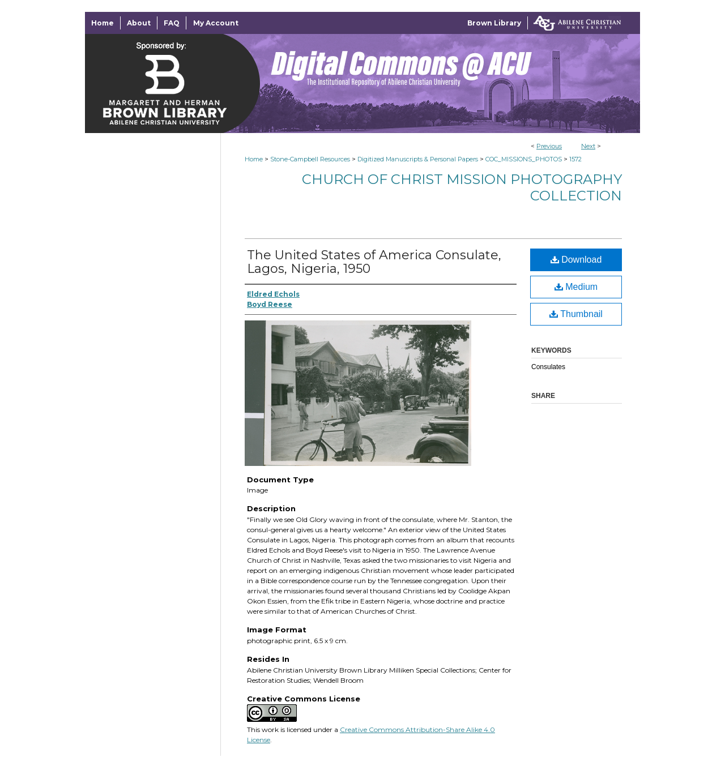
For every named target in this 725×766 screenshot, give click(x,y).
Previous (549, 146)
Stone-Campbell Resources (310, 159)
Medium (576, 287)
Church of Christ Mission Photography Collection (462, 187)
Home (254, 159)
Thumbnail (576, 314)
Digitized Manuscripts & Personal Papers (417, 159)
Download (576, 259)
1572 (575, 159)
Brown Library (494, 23)
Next (588, 146)
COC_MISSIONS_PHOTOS (523, 159)
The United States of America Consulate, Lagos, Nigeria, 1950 (374, 261)
